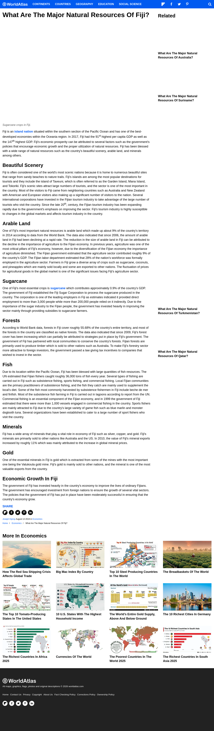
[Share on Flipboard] (5, 512)
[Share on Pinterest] (24, 512)
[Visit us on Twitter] (18, 703)
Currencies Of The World (73, 656)
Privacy (26, 694)
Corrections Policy (86, 694)
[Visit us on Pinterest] (25, 703)
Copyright (37, 694)
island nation (23, 131)
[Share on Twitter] (17, 512)
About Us (48, 694)
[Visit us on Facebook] (11, 703)
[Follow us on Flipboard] (5, 703)
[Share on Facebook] (11, 512)
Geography (84, 4)
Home (6, 694)
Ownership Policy (105, 694)
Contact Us (15, 694)
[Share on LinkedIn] (30, 512)
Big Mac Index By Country (74, 572)
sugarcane (58, 288)
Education (106, 4)
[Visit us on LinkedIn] (31, 703)
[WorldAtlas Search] (209, 4)
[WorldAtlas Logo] (16, 4)
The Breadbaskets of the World (186, 572)
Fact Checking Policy (64, 694)
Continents (41, 4)
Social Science (130, 4)
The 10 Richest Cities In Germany (187, 614)
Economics (37, 519)
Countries (63, 4)
